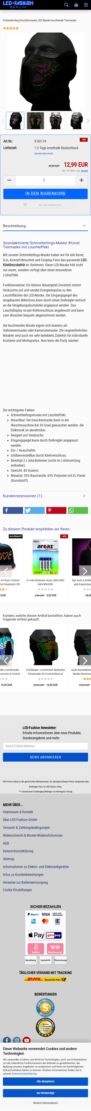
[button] (13, 510)
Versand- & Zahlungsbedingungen (26, 827)
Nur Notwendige (45, 1093)
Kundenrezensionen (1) (22, 496)
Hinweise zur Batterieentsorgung (25, 882)
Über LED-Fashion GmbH (20, 820)
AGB (6, 843)
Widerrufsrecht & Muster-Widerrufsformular (33, 835)
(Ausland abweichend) (43, 153)
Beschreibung (14, 226)
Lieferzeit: (10, 148)
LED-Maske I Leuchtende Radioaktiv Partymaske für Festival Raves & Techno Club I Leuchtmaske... (45, 672)
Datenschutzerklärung (24, 1073)
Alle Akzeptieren (45, 1081)
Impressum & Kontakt (18, 812)
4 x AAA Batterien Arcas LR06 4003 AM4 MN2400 (45, 582)
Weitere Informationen (45, 1103)
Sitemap (8, 859)
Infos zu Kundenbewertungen (23, 874)
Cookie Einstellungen (17, 890)
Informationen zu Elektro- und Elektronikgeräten (36, 867)
